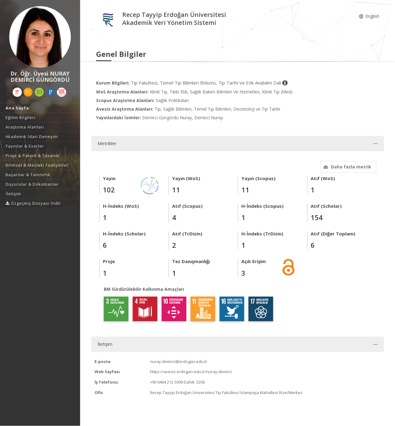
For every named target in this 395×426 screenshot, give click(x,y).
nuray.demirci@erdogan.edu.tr (178, 361)
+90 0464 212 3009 (166, 382)
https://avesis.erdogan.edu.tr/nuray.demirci (191, 371)
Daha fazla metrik (346, 167)
